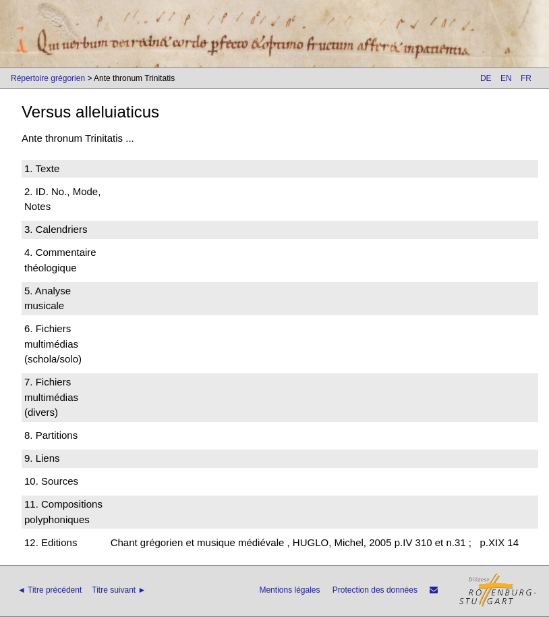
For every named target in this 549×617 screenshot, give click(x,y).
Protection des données (375, 590)
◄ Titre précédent (50, 590)
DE (486, 78)
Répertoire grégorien (48, 78)
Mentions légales (289, 590)
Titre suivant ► (119, 590)
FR (526, 78)
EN (506, 78)
